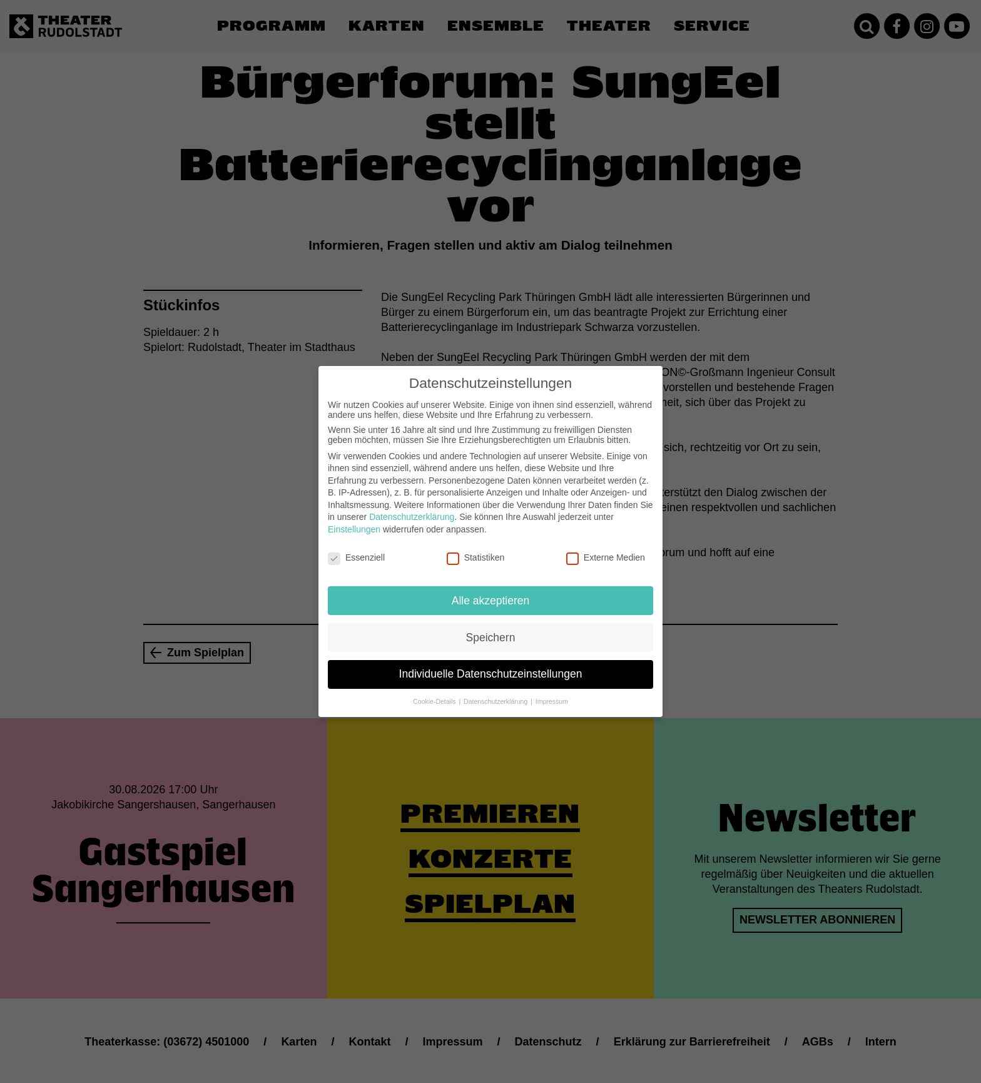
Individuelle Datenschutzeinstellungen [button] (490, 665)
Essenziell (356, 549)
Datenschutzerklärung (411, 509)
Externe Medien (605, 549)
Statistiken (476, 549)
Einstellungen (354, 521)
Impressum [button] (552, 693)
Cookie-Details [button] (435, 693)
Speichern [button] (491, 629)
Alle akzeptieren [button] (491, 592)
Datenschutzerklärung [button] (496, 693)
